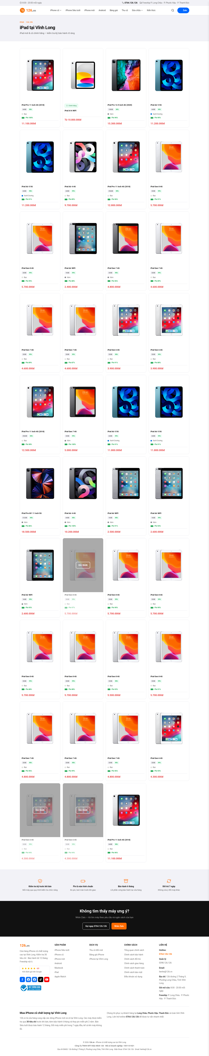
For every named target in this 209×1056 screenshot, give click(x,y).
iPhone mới (89, 10)
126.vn (91, 1042)
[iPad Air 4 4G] (83, 169)
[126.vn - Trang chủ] (28, 10)
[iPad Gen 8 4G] (169, 169)
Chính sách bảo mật (133, 972)
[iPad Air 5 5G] (169, 87)
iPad (57, 972)
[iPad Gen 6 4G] (126, 332)
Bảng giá (114, 10)
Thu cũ (125, 10)
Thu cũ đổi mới (96, 950)
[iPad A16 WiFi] (83, 87)
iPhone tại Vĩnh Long (98, 959)
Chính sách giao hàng (134, 963)
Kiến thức (151, 10)
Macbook (59, 968)
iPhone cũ (56, 10)
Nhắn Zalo (119, 926)
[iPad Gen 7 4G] (126, 251)
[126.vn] (25, 945)
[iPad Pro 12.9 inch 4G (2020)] (126, 87)
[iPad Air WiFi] (83, 251)
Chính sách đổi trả (132, 959)
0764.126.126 (129, 3)
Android (102, 10)
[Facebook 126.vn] (28, 979)
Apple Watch (60, 976)
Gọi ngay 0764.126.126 (96, 926)
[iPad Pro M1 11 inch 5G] (40, 496)
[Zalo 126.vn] (22, 979)
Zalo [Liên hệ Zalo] (183, 10)
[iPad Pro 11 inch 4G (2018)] (40, 87)
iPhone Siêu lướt (73, 10)
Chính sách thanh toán (134, 968)
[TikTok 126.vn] (40, 979)
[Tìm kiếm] (173, 10)
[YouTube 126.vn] (46, 979)
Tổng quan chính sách (134, 950)
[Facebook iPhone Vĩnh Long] (34, 979)
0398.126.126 (165, 963)
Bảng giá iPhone (96, 954)
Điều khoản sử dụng (133, 976)
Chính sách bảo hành (133, 954)
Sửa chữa (137, 10)
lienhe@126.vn (165, 971)
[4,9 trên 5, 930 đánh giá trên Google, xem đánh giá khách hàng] (35, 970)
